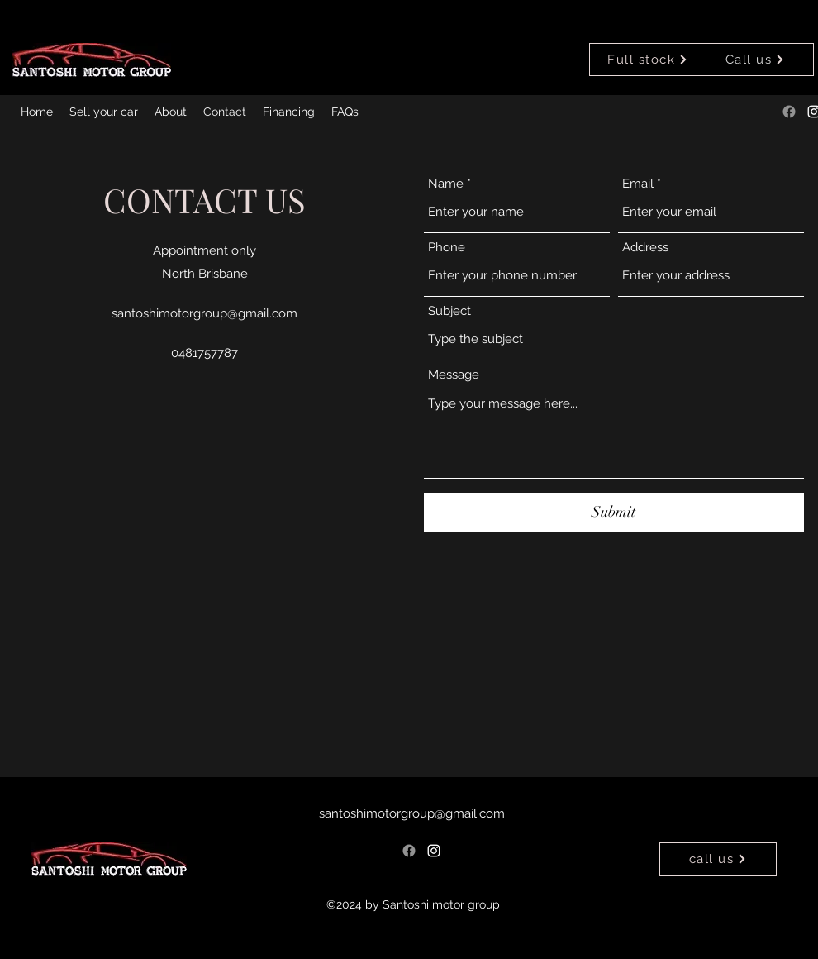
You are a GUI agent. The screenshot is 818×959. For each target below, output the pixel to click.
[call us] (718, 859)
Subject (449, 311)
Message (453, 375)
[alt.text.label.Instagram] (434, 850)
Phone (446, 247)
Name (446, 184)
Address (645, 247)
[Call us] (755, 59)
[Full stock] (647, 59)
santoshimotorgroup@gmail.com (204, 313)
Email (638, 184)
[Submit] (614, 512)
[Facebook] (789, 111)
